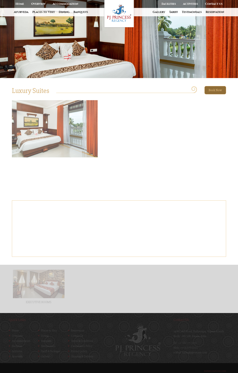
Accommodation (65, 4)
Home (19, 4)
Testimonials (192, 12)
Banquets (80, 12)
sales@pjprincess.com (195, 352)
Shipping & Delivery (81, 356)
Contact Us (76, 335)
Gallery (159, 12)
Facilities (169, 4)
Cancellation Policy (81, 346)
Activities (190, 4)
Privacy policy (78, 351)
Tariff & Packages (49, 351)
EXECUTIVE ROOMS (38, 301)
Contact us (214, 4)
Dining (64, 12)
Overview (38, 4)
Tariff (173, 12)
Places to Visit (43, 12)
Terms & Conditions (81, 341)
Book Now (215, 90)
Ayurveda (21, 12)
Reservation (215, 12)
